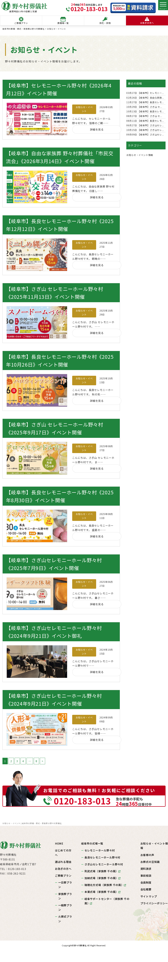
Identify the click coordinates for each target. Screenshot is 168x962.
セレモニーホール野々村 (99, 850)
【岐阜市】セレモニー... (145, 93)
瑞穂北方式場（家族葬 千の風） (105, 885)
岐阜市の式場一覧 (92, 843)
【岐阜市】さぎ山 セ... (144, 106)
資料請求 (145, 869)
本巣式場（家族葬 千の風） (102, 892)
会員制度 (145, 882)
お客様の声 (147, 855)
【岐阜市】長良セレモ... (145, 102)
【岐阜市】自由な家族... (145, 97)
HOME (59, 843)
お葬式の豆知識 (150, 862)
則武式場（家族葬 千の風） (102, 871)
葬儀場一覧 (63, 21)
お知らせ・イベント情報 (139, 155)
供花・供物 (105, 21)
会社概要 (145, 889)
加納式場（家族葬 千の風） (102, 878)
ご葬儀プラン (21, 21)
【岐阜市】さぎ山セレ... (145, 125)
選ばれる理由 (63, 862)
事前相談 (145, 875)
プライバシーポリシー (154, 903)
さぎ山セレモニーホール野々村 (103, 864)
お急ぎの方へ (147, 20)
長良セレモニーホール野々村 (102, 857)
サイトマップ (148, 896)
